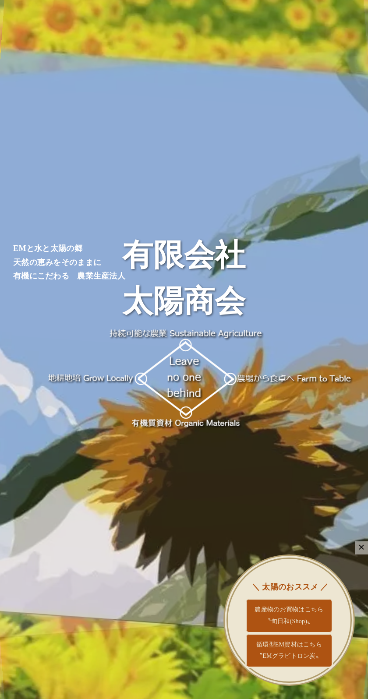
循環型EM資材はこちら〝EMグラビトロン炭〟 (289, 650)
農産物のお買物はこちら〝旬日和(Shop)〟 (289, 615)
